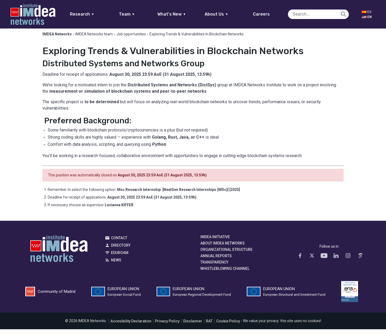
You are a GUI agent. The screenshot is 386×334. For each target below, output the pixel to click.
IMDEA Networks (59, 255)
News (116, 265)
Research (92, 14)
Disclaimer (192, 326)
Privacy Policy (167, 326)
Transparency (214, 267)
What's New (181, 14)
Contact (119, 243)
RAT (209, 326)
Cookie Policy (228, 326)
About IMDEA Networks (222, 248)
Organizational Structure (226, 254)
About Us (227, 14)
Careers (271, 14)
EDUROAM (119, 258)
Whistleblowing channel (224, 273)
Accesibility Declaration (130, 326)
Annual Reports (216, 261)
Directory (121, 250)
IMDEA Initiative (215, 242)
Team (137, 14)
